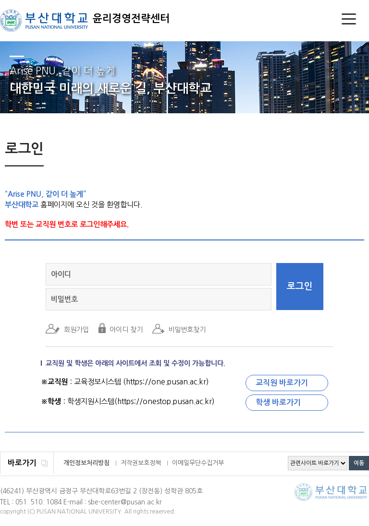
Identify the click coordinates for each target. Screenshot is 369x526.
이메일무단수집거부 (198, 463)
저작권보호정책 (141, 463)
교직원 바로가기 (282, 382)
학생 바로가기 (278, 402)
